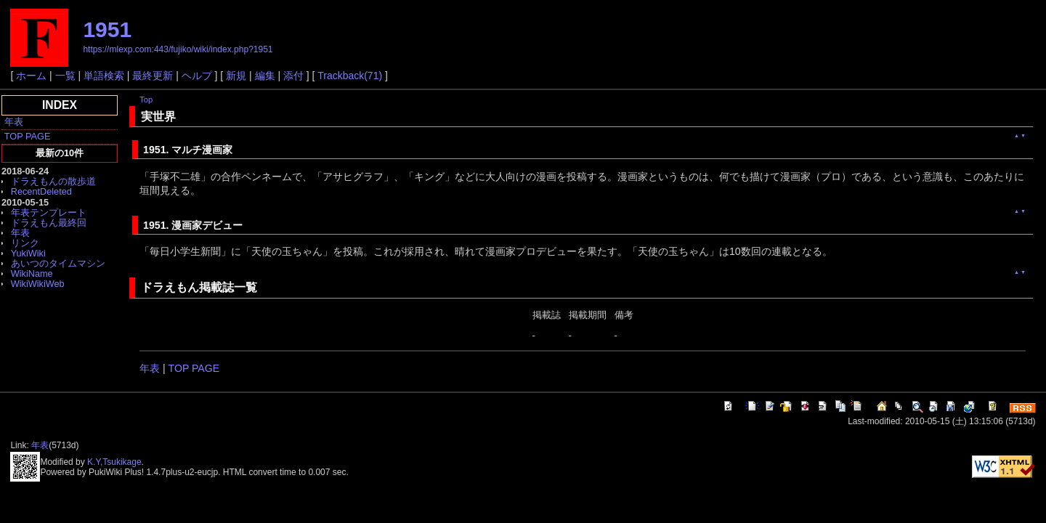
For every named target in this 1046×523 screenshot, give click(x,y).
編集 (265, 75)
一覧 (65, 75)
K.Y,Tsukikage (114, 462)
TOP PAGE (27, 136)
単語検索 (104, 75)
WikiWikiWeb (38, 283)
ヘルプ (197, 75)
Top (146, 99)
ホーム (31, 75)
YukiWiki (28, 253)
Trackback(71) (349, 75)
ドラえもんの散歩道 (53, 181)
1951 (107, 29)
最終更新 (152, 75)
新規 (236, 75)
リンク (25, 243)
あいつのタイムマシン (58, 263)
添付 (293, 75)
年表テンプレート (48, 212)
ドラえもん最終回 (48, 222)
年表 (13, 121)
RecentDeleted (41, 191)
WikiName (32, 273)
